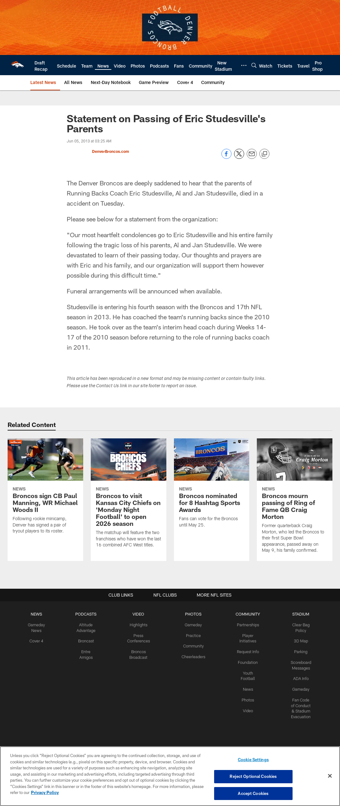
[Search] (254, 65)
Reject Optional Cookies (253, 776)
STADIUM (298, 614)
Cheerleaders (193, 655)
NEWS (39, 614)
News (246, 686)
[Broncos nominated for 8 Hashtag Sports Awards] (212, 486)
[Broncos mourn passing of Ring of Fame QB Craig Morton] (294, 499)
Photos (246, 697)
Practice (193, 635)
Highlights (139, 624)
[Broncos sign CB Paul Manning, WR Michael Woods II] (45, 490)
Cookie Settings (253, 760)
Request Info (246, 650)
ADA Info (298, 676)
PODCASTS (88, 614)
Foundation (246, 661)
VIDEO (139, 614)
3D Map (298, 640)
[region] (170, 776)
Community (192, 645)
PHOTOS (193, 614)
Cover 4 (39, 640)
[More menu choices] (243, 65)
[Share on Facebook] (226, 157)
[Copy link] (264, 154)
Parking (298, 650)
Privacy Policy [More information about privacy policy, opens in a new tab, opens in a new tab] (45, 792)
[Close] (330, 776)
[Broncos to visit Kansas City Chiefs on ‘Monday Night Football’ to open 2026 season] (128, 497)
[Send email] (252, 157)
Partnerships (246, 624)
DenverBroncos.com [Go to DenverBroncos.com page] (110, 151)
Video (246, 707)
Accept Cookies (253, 792)
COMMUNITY (246, 614)
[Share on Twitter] (239, 157)
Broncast (88, 640)
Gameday (193, 624)
